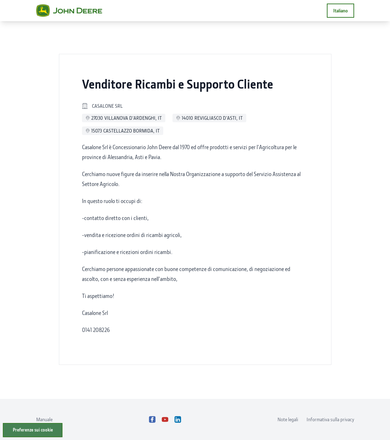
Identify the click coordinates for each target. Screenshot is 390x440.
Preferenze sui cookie (33, 430)
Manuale (44, 419)
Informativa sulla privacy (330, 419)
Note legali (288, 419)
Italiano (340, 10)
